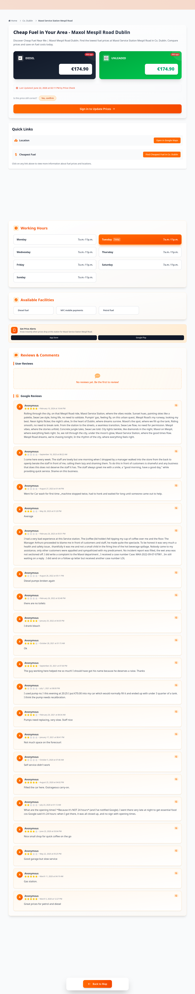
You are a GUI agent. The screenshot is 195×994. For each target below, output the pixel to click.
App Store (54, 337)
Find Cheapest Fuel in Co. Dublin (162, 154)
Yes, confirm (47, 98)
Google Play (141, 337)
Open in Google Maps (167, 140)
